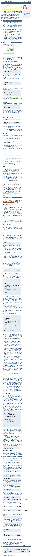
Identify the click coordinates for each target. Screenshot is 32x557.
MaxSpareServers (10, 50)
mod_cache (4, 232)
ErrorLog (12, 183)
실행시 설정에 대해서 (26, 11)
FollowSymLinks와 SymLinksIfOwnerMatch (10, 77)
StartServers (5, 168)
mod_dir (4, 45)
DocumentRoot (9, 97)
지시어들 (24, 1)
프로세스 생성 (5, 166)
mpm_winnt (12, 202)
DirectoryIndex (9, 46)
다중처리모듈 (8, 200)
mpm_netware (5, 202)
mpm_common (5, 46)
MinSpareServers (10, 51)
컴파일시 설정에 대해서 (27, 12)
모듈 (22, 1)
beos (19, 201)
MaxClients (11, 24)
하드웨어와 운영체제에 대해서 (8, 20)
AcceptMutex (7, 338)
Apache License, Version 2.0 (10, 555)
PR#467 (10, 302)
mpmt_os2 (8, 202)
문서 (18, 215)
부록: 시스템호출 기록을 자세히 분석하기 (10, 456)
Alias (13, 98)
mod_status (16, 184)
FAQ (26, 1)
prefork (5, 209)
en (17, 7)
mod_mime (17, 226)
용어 (28, 1)
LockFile (12, 342)
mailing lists (5, 552)
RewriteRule (16, 98)
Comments (5, 546)
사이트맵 (30, 1)
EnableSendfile (9, 48)
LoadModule (7, 220)
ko (20, 7)
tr (21, 7)
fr (18, 7)
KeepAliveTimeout (10, 49)
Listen (13, 373)
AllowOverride (9, 45)
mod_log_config (8, 227)
